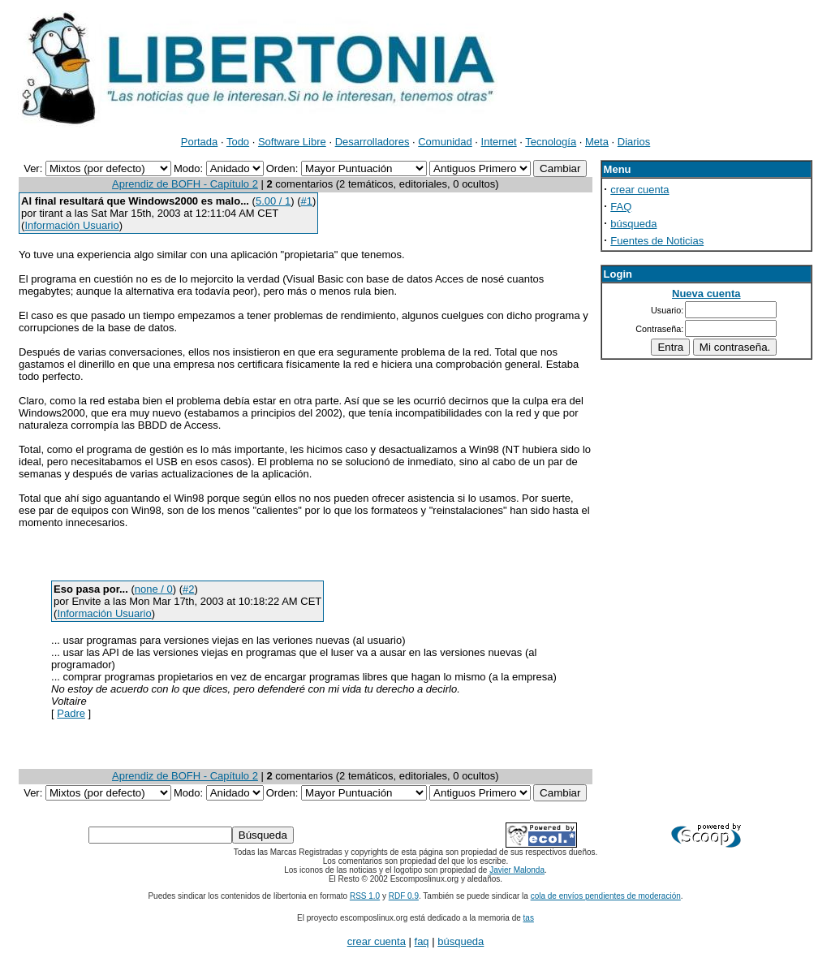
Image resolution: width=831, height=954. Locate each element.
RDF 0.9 (404, 895)
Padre (71, 713)
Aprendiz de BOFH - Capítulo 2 (185, 184)
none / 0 (154, 589)
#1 (306, 201)
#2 (188, 589)
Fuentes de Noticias (657, 241)
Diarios (634, 142)
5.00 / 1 (273, 201)
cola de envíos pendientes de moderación (606, 895)
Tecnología (550, 142)
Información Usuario (71, 225)
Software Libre (292, 142)
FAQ (620, 207)
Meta (597, 142)
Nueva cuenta (706, 293)
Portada (199, 142)
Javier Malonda (517, 870)
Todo (237, 142)
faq (422, 941)
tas (528, 917)
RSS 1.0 (365, 895)
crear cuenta (639, 189)
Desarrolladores (372, 142)
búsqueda (633, 224)
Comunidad (445, 142)
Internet (499, 142)
